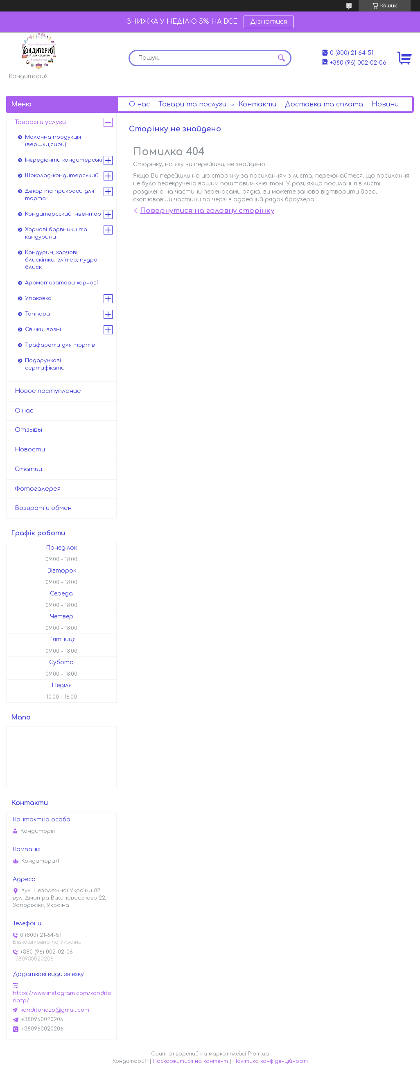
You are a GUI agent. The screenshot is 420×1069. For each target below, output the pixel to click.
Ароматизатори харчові (61, 283)
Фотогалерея (38, 488)
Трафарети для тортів (60, 345)
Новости (30, 449)
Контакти (257, 104)
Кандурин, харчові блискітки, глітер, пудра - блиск (63, 260)
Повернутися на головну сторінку (207, 210)
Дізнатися (268, 21)
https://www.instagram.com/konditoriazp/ (62, 997)
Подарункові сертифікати (45, 364)
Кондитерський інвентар (63, 214)
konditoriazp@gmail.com (54, 1010)
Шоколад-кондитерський (62, 175)
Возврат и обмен (43, 508)
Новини (385, 104)
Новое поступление (48, 391)
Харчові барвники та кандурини (56, 233)
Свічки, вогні (43, 329)
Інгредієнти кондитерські (63, 160)
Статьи (28, 469)
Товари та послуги (192, 104)
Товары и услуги (40, 122)
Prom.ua (258, 1054)
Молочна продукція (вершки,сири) (53, 140)
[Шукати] (281, 58)
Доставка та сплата (324, 104)
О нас (139, 104)
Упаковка (38, 298)
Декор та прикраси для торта (59, 194)
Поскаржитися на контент (190, 1061)
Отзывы (28, 429)
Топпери (37, 314)
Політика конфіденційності (270, 1061)
